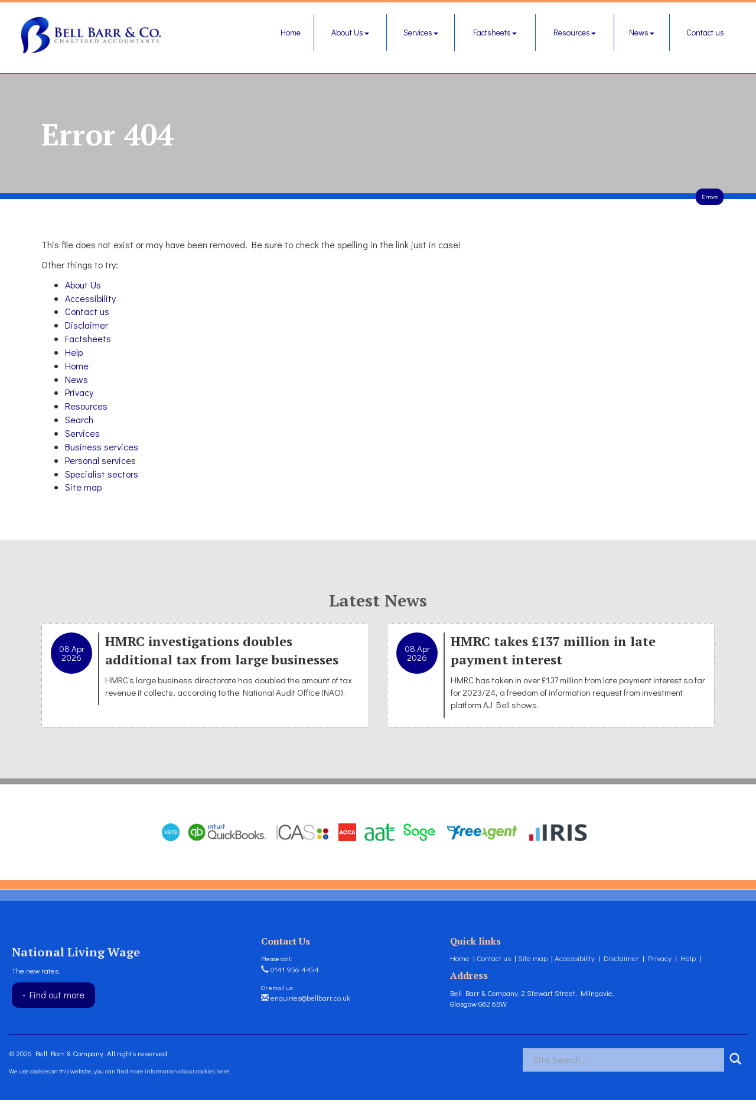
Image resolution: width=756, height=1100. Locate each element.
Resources (574, 32)
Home (291, 32)
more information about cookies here (179, 1070)
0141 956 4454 (290, 969)
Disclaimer (86, 325)
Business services (101, 446)
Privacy (79, 392)
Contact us (705, 32)
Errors (710, 196)
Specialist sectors (101, 474)
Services (420, 32)
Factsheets (495, 32)
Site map (83, 487)
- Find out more (53, 994)
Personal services (100, 460)
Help (74, 352)
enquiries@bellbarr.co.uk (305, 997)
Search (79, 419)
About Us (350, 32)
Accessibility (90, 298)
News (641, 32)
